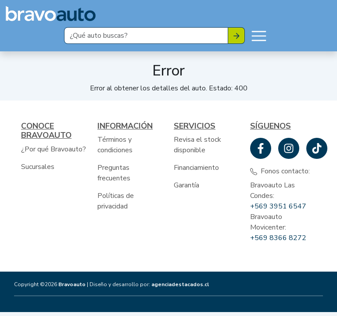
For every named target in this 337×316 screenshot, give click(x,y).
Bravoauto (72, 284)
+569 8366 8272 (278, 238)
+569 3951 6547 (278, 206)
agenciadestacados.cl (180, 284)
